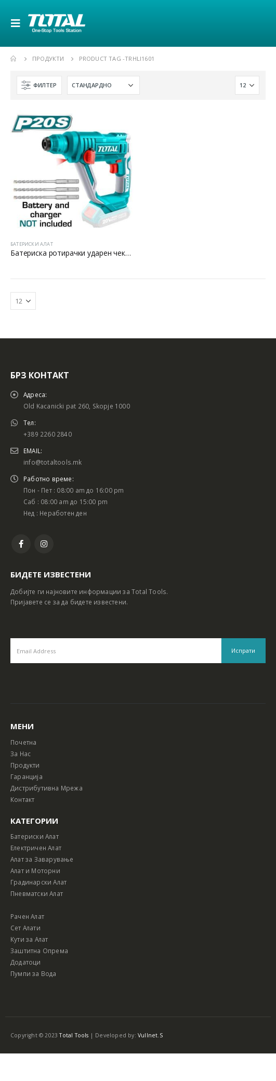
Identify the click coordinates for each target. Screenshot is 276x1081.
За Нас (20, 753)
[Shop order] (103, 85)
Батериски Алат (34, 836)
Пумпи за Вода (33, 973)
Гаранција (26, 776)
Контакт (22, 799)
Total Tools (73, 1035)
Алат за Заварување (42, 859)
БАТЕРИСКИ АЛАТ (31, 244)
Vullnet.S (150, 1035)
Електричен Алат (35, 847)
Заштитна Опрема (39, 950)
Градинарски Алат (38, 882)
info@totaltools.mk (52, 462)
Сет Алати (25, 928)
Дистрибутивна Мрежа (46, 788)
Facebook (21, 543)
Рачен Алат (27, 916)
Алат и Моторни (35, 870)
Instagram (44, 543)
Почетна (23, 742)
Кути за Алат (29, 939)
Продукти (25, 765)
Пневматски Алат (36, 893)
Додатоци (25, 962)
